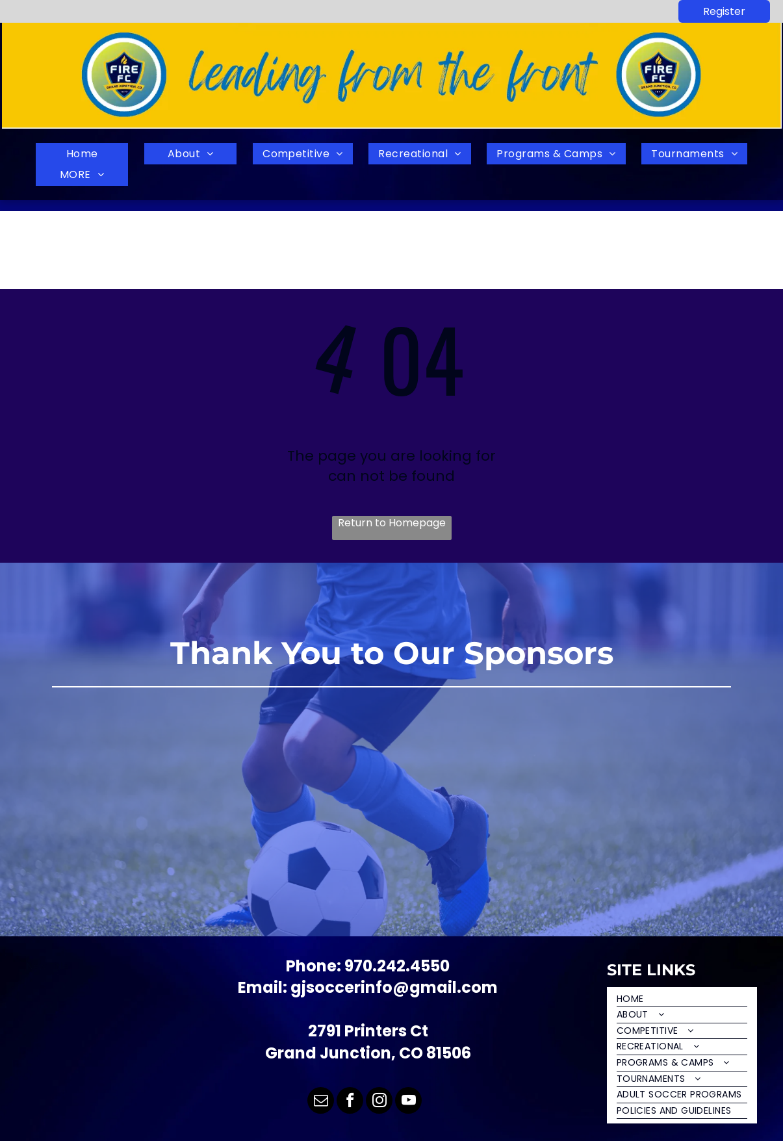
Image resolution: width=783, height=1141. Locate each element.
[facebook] (350, 1102)
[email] (320, 1102)
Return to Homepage (392, 523)
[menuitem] (82, 153)
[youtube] (408, 1102)
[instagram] (379, 1102)
